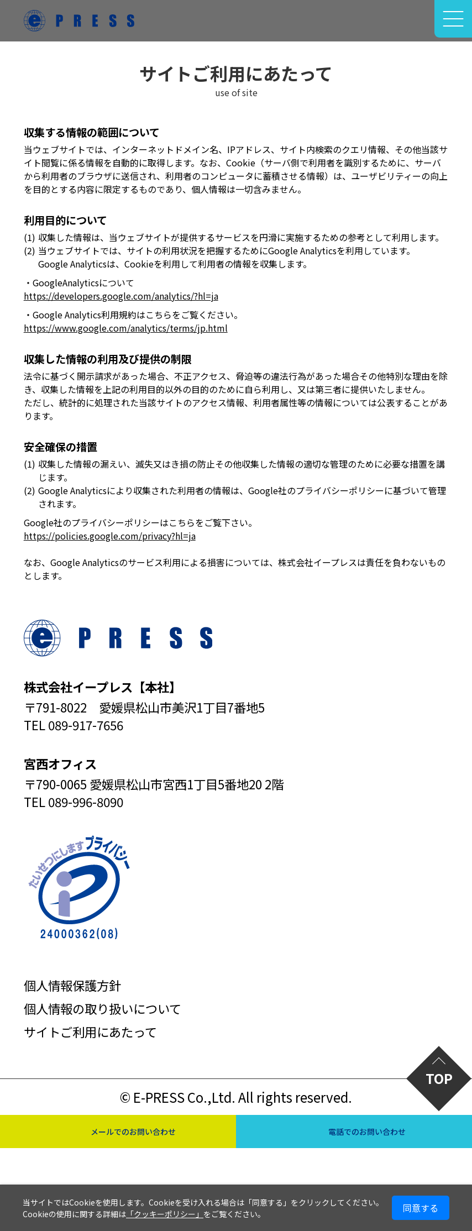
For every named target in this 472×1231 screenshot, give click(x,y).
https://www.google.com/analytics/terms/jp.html (126, 327)
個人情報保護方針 (72, 985)
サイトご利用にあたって (90, 1031)
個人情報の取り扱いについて (102, 1008)
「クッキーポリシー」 (164, 1213)
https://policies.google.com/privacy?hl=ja (110, 535)
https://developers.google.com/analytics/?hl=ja (121, 295)
